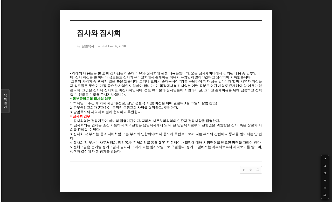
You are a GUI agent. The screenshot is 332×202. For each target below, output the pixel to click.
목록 (5, 101)
